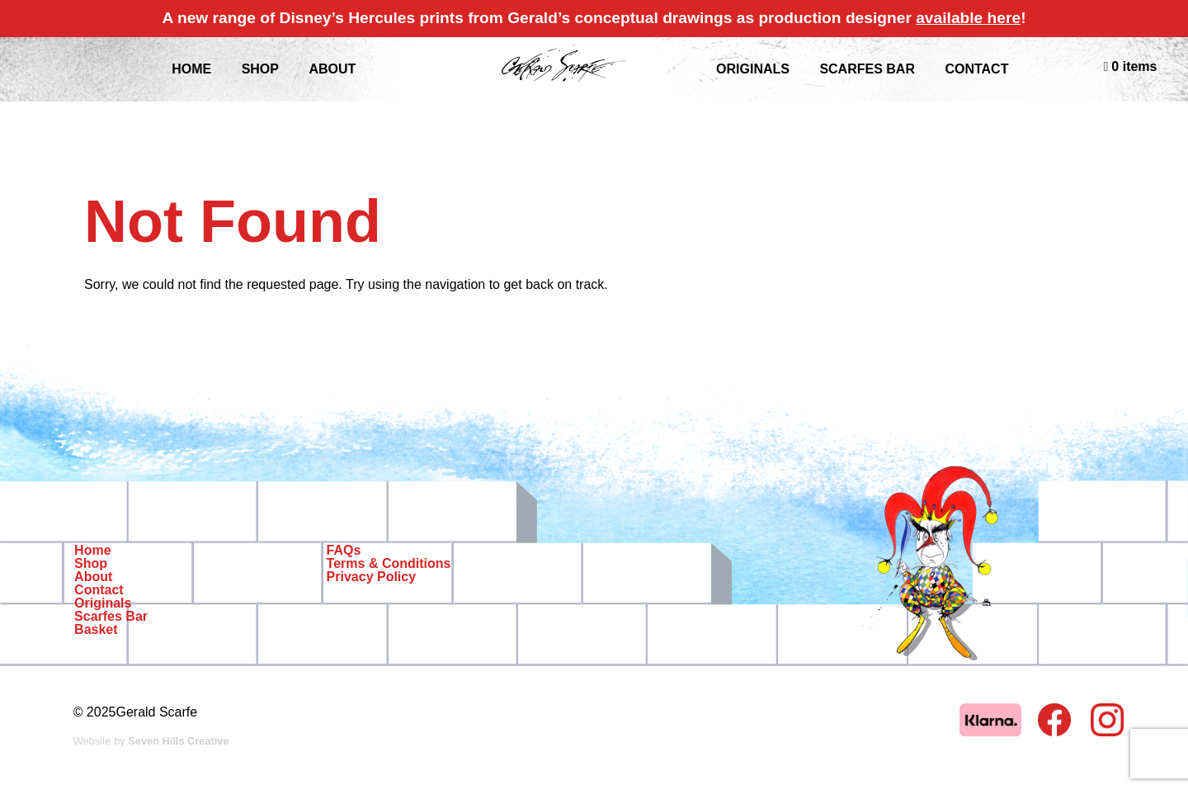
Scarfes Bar (867, 69)
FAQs (344, 550)
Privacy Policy (372, 577)
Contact (976, 69)
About (93, 577)
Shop (90, 563)
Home (92, 550)
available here (968, 17)
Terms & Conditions (389, 563)
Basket (95, 629)
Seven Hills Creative (178, 741)
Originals (753, 69)
